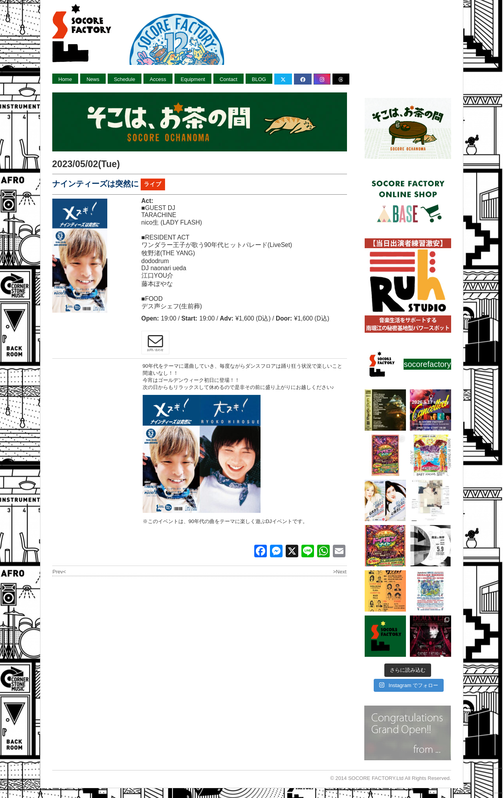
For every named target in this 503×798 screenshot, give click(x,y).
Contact (228, 79)
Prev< (59, 572)
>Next (339, 572)
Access (158, 79)
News (92, 79)
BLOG (259, 79)
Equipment (193, 79)
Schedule (124, 79)
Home (65, 79)
